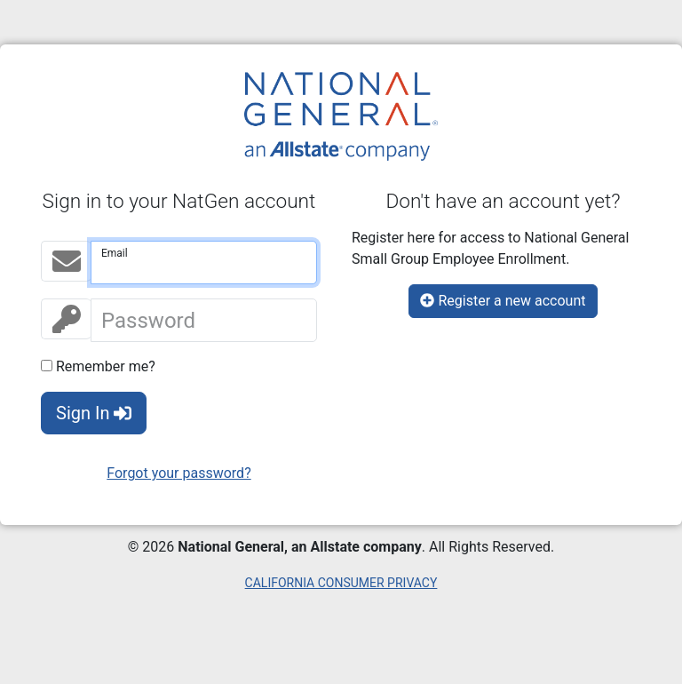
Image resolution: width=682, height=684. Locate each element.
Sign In (93, 413)
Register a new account (502, 300)
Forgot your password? (178, 473)
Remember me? (98, 366)
